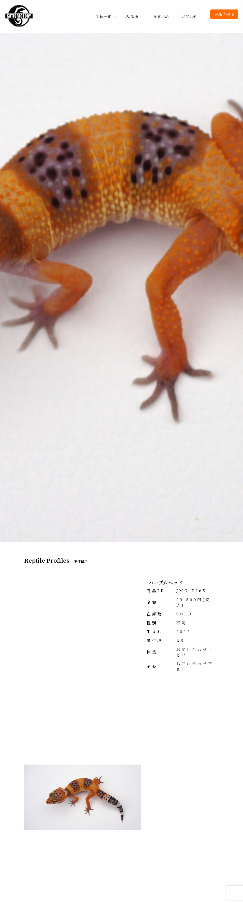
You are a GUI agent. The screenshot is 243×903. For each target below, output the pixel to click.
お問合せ (189, 16)
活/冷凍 (131, 16)
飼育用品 (161, 16)
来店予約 (224, 14)
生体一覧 (106, 16)
